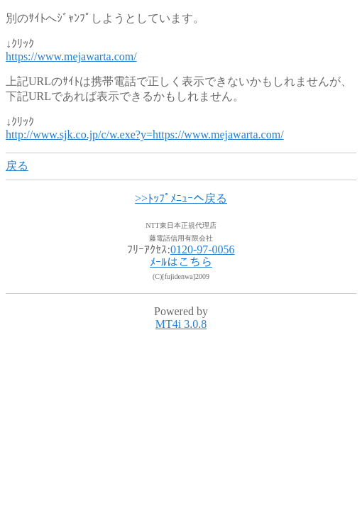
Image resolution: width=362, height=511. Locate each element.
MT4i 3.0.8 (181, 324)
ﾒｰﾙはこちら (181, 262)
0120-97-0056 (202, 249)
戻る (17, 166)
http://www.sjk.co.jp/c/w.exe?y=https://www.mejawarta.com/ (145, 134)
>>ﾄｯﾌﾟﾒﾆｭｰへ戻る (181, 198)
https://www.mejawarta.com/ (71, 56)
